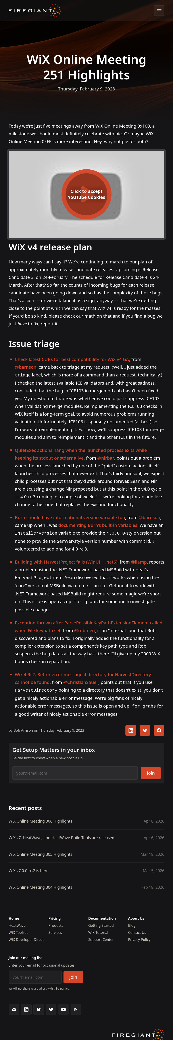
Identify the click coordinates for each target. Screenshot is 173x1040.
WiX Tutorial (98, 929)
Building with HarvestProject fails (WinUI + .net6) (66, 561)
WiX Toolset (18, 929)
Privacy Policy (139, 936)
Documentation (102, 915)
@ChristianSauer (80, 680)
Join (151, 770)
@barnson (25, 367)
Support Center (101, 936)
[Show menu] (159, 10)
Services (55, 929)
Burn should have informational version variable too (70, 517)
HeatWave (17, 922)
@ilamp (139, 561)
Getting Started (101, 922)
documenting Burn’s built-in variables (97, 525)
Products (55, 922)
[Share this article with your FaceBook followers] (159, 727)
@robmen (84, 628)
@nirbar (105, 458)
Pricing (54, 915)
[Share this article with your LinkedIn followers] (130, 727)
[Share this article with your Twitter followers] (145, 727)
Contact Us (137, 929)
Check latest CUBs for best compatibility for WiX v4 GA (72, 359)
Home (14, 915)
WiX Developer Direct (26, 936)
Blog (132, 922)
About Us (136, 915)
